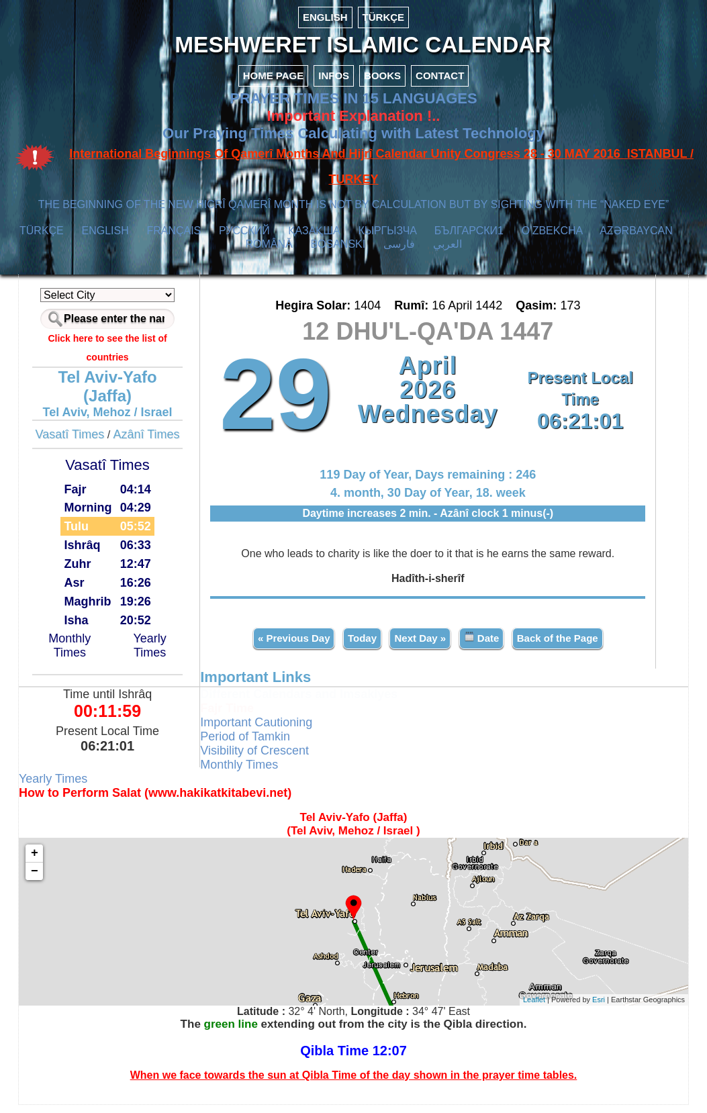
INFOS (333, 85)
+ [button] (47, 861)
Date (480, 645)
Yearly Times (158, 655)
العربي (447, 253)
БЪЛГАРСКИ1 (469, 240)
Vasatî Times (79, 443)
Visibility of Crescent (261, 758)
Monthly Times (81, 655)
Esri (586, 1008)
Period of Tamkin (252, 744)
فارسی (399, 253)
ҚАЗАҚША (314, 240)
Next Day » (418, 646)
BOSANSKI (337, 253)
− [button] (47, 879)
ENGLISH (325, 17)
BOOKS (382, 85)
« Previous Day (292, 646)
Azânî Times (156, 443)
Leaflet (521, 1008)
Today (360, 646)
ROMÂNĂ (268, 253)
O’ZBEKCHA (552, 240)
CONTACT (440, 85)
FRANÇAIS (173, 240)
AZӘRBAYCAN (636, 240)
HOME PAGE (273, 85)
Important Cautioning (263, 730)
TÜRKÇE (384, 17)
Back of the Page (555, 646)
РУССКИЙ (244, 240)
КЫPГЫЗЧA (387, 240)
